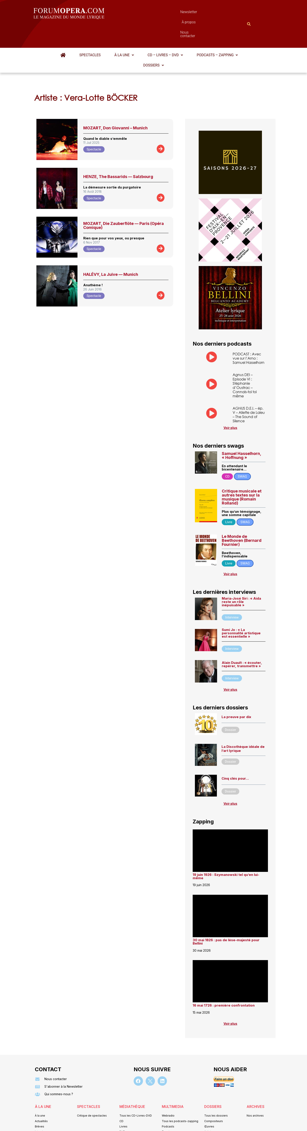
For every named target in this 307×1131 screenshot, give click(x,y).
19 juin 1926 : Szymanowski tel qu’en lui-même (226, 854)
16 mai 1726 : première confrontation (224, 984)
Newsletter (147, 13)
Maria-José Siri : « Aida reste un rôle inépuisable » (241, 580)
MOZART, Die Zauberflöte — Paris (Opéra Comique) (123, 203)
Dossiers (153, 43)
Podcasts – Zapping (217, 33)
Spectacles (90, 33)
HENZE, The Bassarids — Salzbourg (118, 154)
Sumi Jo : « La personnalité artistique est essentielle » (241, 611)
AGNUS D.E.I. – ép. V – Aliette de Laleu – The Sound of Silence (249, 393)
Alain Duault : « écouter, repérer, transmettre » (242, 643)
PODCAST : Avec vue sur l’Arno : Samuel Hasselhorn (248, 336)
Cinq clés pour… (235, 757)
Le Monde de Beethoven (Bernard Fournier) (241, 518)
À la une (124, 33)
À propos (173, 13)
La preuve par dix (236, 695)
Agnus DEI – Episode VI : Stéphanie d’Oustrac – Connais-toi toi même (245, 364)
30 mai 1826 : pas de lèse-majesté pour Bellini (226, 920)
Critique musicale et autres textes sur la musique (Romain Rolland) (241, 475)
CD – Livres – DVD (165, 33)
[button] (124, 33)
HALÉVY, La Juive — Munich (110, 252)
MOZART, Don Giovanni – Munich (115, 106)
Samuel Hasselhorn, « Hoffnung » (241, 433)
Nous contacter (203, 13)
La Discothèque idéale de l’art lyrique (243, 727)
